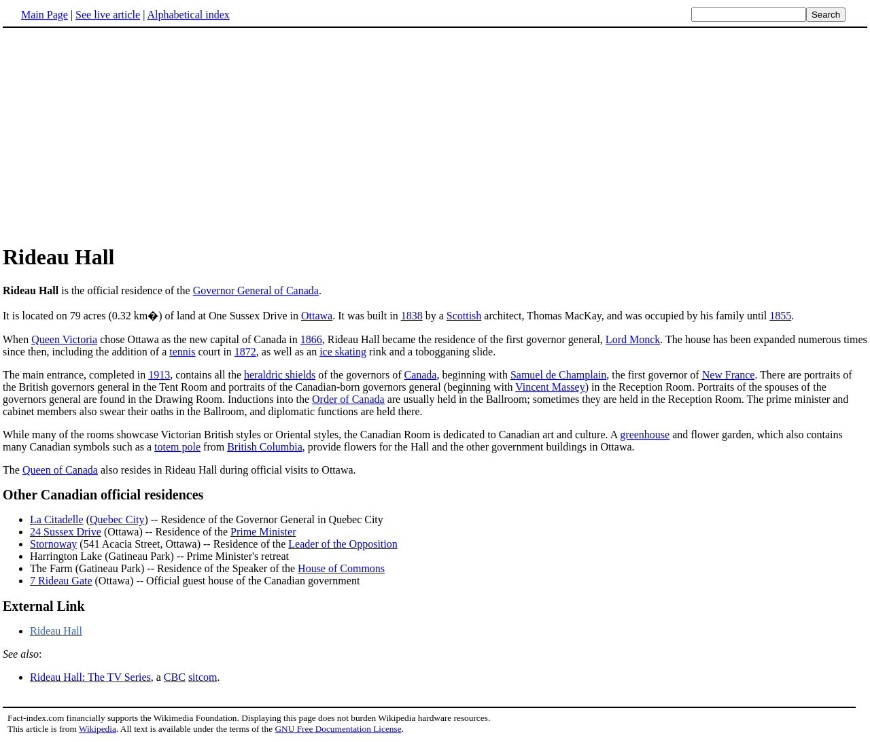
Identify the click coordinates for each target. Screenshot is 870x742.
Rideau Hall (56, 631)
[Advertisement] (435, 135)
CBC (175, 677)
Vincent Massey (550, 387)
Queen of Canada (60, 470)
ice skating (342, 351)
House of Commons (341, 568)
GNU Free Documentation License (338, 729)
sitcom (203, 677)
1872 (245, 351)
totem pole (177, 447)
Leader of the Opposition (342, 544)
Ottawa (316, 315)
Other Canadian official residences (103, 494)
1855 (780, 315)
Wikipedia (97, 729)
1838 (412, 315)
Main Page (44, 14)
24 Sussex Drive (65, 531)
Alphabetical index (188, 14)
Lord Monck (633, 339)
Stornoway (53, 544)
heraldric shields (279, 375)
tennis (182, 351)
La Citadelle (57, 519)
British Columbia (264, 447)
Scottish (464, 315)
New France (728, 375)
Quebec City (117, 519)
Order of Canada (348, 399)
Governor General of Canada (256, 290)
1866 (311, 339)
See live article (107, 14)
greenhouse (644, 434)
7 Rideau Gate (61, 580)
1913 (159, 375)
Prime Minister (263, 531)
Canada (420, 375)
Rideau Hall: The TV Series (90, 677)
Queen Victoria (64, 339)
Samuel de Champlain (558, 375)
